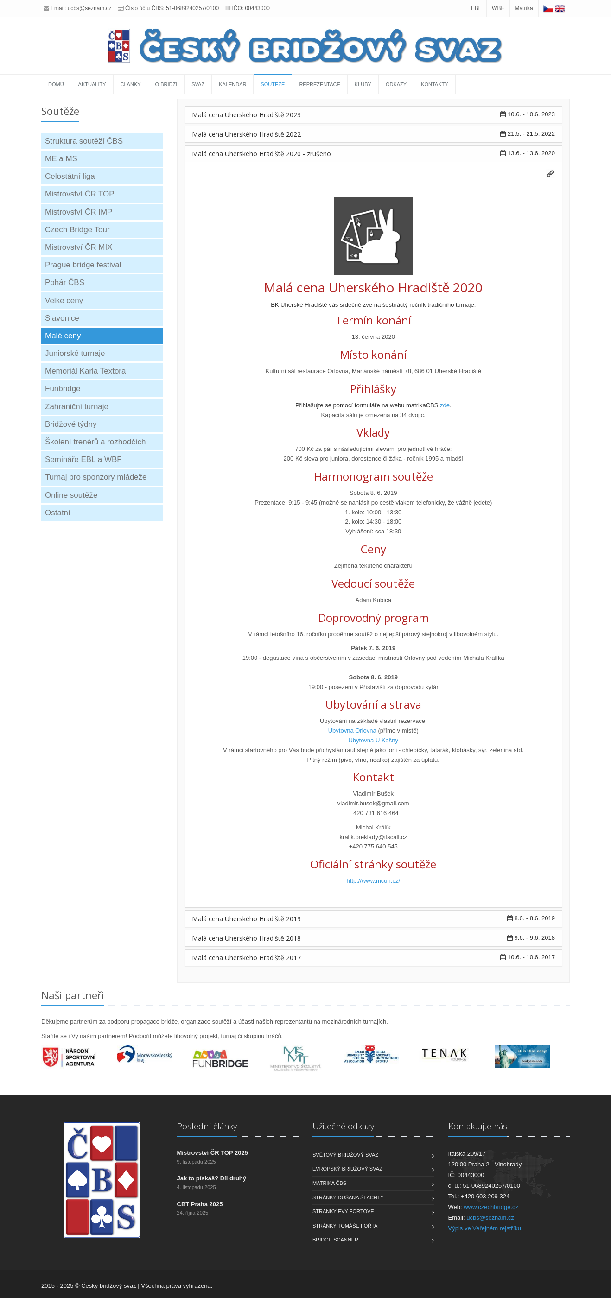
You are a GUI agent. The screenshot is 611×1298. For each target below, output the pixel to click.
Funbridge (63, 388)
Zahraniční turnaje (76, 406)
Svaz (197, 84)
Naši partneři (72, 995)
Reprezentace (319, 84)
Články (131, 84)
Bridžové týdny (71, 424)
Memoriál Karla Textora (85, 371)
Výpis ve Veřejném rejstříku (485, 1228)
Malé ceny (63, 335)
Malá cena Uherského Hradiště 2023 (246, 114)
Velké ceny (64, 300)
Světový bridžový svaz (345, 1155)
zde (445, 405)
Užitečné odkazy (343, 1126)
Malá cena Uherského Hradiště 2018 (246, 938)
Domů (56, 84)
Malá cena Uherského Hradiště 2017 (246, 957)
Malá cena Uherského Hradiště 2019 (246, 918)
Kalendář (232, 84)
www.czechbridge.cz (491, 1206)
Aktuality (92, 84)
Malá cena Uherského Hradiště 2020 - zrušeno (261, 153)
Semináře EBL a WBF (83, 459)
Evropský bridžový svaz (347, 1168)
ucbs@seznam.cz (90, 8)
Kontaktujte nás (477, 1126)
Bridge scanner (335, 1239)
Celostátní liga (70, 176)
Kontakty (434, 84)
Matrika (524, 8)
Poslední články (207, 1126)
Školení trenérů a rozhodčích (95, 441)
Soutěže (273, 84)
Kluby (363, 84)
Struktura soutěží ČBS (84, 141)
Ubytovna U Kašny (373, 740)
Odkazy (396, 84)
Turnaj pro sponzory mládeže (96, 477)
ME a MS (61, 158)
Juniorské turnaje (75, 353)
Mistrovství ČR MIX (78, 247)
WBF (498, 8)
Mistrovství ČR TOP (80, 194)
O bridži (166, 84)
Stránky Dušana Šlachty (348, 1197)
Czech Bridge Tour (77, 229)
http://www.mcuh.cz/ (373, 880)
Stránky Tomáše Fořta (344, 1225)
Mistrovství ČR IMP (78, 212)
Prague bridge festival (83, 264)
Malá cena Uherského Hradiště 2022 (246, 134)
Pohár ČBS (64, 282)
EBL (476, 8)
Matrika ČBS (329, 1183)
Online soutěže (71, 495)
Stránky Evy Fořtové (343, 1211)
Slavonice (62, 318)
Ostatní (57, 512)
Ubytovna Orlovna (352, 730)
